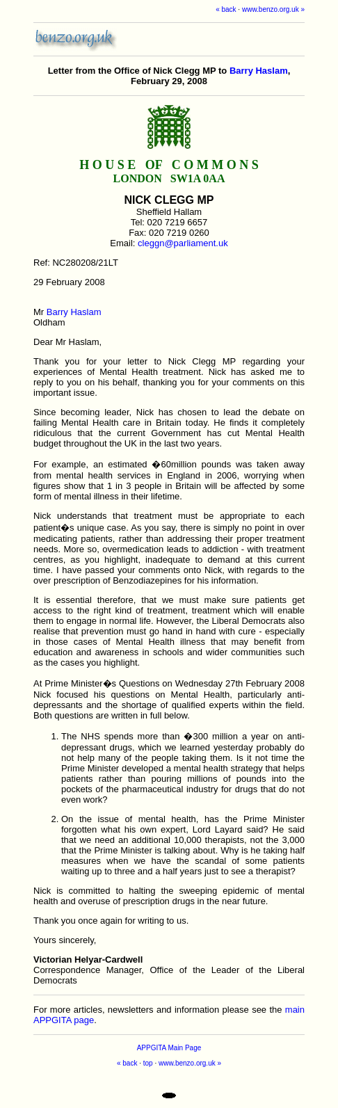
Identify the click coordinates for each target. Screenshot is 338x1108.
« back (226, 9)
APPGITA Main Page (169, 1048)
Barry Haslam (259, 70)
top (148, 1063)
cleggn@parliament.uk (183, 243)
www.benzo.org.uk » (273, 9)
